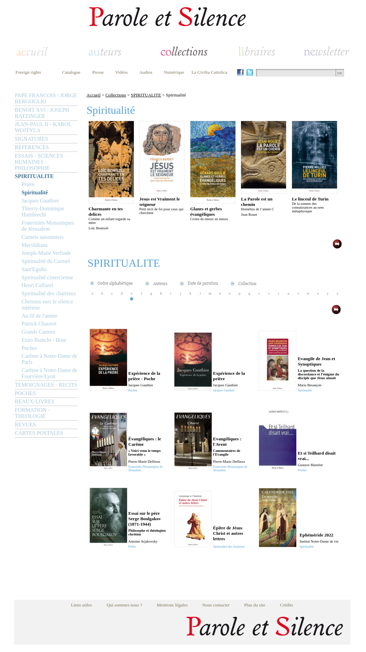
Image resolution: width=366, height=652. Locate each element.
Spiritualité (35, 192)
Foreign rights (28, 72)
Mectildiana (35, 245)
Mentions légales (172, 604)
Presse (98, 72)
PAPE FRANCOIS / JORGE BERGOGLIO (46, 98)
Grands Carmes (38, 332)
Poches (29, 348)
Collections (115, 95)
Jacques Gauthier (40, 201)
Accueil (94, 95)
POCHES (25, 393)
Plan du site (254, 604)
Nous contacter (215, 604)
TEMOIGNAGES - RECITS (46, 385)
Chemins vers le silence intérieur (47, 305)
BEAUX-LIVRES (34, 401)
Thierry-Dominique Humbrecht (43, 211)
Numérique (174, 72)
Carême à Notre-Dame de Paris (49, 359)
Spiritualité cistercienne (47, 277)
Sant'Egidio (34, 269)
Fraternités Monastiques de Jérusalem (48, 226)
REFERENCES (32, 147)
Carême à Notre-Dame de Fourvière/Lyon (49, 373)
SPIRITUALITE (34, 176)
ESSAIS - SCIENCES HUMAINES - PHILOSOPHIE (39, 162)
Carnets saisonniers (43, 237)
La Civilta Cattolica (209, 72)
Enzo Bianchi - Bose (44, 340)
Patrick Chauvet (39, 324)
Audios (146, 72)
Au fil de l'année (40, 316)
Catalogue (71, 72)
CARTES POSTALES (39, 433)
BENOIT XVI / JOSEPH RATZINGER (42, 113)
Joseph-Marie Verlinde (46, 253)
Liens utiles (81, 604)
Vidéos (121, 72)
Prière (28, 184)
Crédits (286, 604)
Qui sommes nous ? (124, 604)
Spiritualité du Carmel (46, 261)
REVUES (25, 424)
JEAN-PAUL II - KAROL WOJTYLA (43, 127)
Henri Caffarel (37, 285)
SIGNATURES (31, 139)
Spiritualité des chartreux (49, 293)
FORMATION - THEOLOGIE (32, 413)
